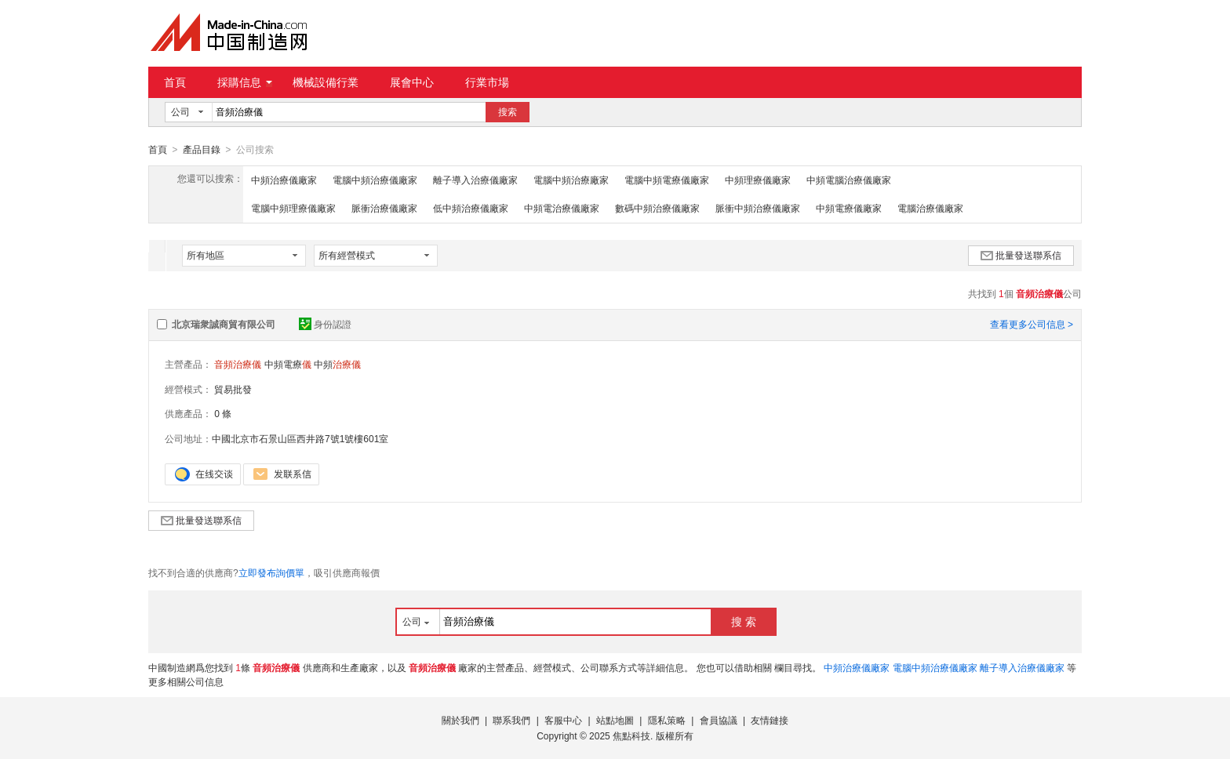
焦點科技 (631, 735)
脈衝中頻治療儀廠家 (757, 207)
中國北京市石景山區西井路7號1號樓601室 (300, 438)
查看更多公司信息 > (1031, 323)
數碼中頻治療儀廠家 (657, 207)
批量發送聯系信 (1021, 255)
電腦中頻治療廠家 (571, 179)
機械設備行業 (325, 82)
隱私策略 (667, 719)
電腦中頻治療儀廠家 (375, 179)
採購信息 (244, 82)
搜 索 (743, 621)
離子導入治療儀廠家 (475, 179)
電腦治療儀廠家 (930, 207)
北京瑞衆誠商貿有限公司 (223, 323)
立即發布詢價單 (271, 572)
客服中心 (563, 719)
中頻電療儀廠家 (849, 207)
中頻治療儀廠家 (284, 179)
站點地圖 (615, 719)
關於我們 (460, 719)
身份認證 (325, 323)
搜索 (507, 112)
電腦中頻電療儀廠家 (666, 179)
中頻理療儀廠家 (758, 179)
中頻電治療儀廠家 (561, 207)
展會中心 (412, 82)
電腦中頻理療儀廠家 (293, 207)
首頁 (175, 82)
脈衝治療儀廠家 (384, 207)
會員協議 (718, 719)
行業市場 (487, 82)
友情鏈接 (769, 719)
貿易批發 (233, 388)
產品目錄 (201, 149)
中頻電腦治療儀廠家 (848, 179)
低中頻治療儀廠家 (470, 207)
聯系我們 (511, 719)
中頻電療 (287, 363)
